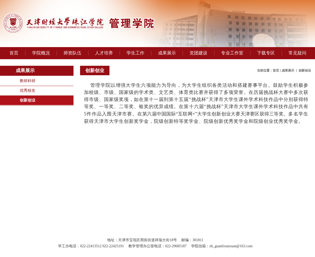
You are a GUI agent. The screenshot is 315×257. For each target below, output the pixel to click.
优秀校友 (27, 90)
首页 (276, 70)
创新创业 (27, 100)
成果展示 (288, 70)
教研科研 (27, 81)
